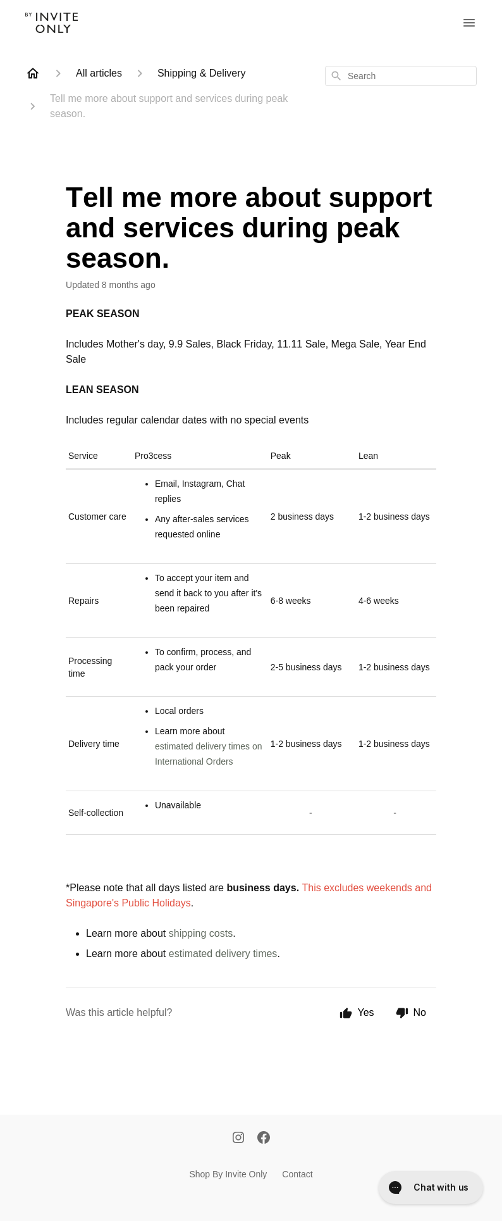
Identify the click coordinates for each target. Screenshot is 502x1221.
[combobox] (401, 76)
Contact (297, 1174)
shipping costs (201, 933)
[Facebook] (263, 1139)
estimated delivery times (223, 953)
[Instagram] (238, 1139)
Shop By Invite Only (228, 1174)
